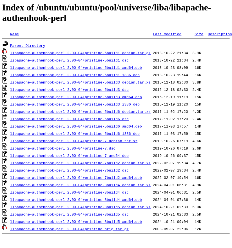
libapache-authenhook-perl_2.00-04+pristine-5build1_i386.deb (75, 74)
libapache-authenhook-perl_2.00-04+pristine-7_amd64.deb (69, 155)
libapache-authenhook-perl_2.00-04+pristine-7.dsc (62, 148)
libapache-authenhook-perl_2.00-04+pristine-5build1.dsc (69, 60)
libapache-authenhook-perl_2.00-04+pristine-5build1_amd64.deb (76, 67)
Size (199, 33)
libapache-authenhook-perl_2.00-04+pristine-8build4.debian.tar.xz (80, 184)
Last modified (167, 33)
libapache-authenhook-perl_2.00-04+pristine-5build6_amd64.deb (76, 126)
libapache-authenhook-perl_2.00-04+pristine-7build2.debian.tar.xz (80, 162)
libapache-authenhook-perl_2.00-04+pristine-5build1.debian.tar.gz (80, 52)
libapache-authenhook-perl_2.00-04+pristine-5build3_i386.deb (75, 104)
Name (14, 33)
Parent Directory (27, 45)
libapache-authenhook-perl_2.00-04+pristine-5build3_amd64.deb (76, 96)
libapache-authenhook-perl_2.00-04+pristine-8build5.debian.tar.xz (80, 206)
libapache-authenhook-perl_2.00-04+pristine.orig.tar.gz (69, 228)
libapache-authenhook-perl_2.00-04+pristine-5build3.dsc (69, 89)
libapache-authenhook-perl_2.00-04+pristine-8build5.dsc (69, 214)
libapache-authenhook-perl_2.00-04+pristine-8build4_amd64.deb (76, 199)
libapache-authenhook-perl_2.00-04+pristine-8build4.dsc (69, 192)
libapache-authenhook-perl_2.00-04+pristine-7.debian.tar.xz (73, 140)
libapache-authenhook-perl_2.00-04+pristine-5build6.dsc (69, 118)
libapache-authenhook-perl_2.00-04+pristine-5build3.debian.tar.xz (80, 82)
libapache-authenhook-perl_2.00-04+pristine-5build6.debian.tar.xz (80, 111)
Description (220, 33)
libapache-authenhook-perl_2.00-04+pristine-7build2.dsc (69, 170)
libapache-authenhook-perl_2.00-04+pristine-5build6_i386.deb (75, 133)
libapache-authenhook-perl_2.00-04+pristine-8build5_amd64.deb (76, 221)
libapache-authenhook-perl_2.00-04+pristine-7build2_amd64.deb (76, 177)
